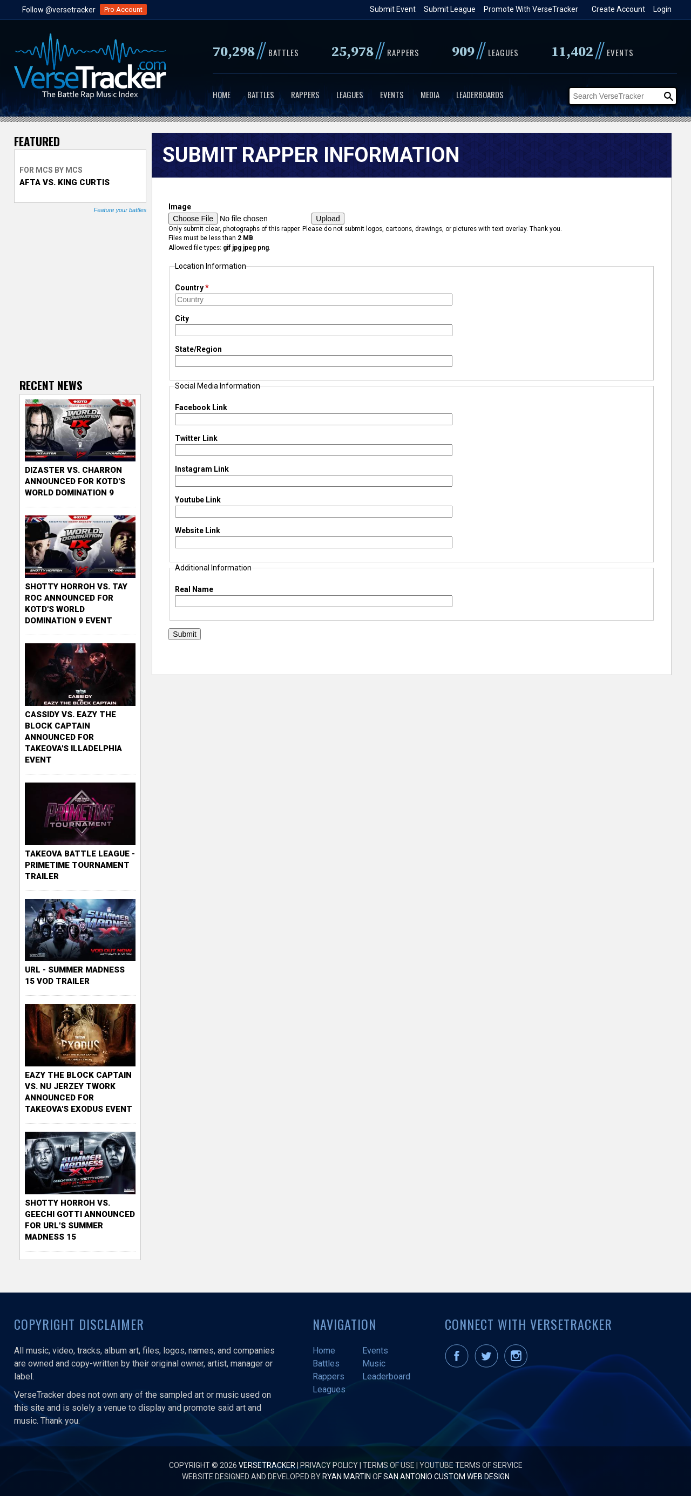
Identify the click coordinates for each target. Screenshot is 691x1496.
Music (373, 1363)
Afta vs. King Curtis (64, 182)
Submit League (450, 9)
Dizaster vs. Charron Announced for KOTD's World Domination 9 (75, 481)
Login (662, 9)
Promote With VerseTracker (531, 9)
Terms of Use (389, 1465)
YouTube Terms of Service (471, 1465)
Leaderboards (480, 94)
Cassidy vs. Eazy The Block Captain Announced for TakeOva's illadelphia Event (73, 737)
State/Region (198, 349)
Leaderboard (386, 1376)
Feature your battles (120, 210)
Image (179, 206)
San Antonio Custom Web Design (446, 1476)
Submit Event (393, 9)
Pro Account (123, 9)
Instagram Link (202, 469)
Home (222, 94)
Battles (260, 94)
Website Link (197, 530)
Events (392, 94)
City (182, 318)
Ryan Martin (346, 1476)
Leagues (349, 94)
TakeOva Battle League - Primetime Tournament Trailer (80, 865)
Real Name (194, 589)
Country (192, 287)
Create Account (618, 9)
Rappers (305, 94)
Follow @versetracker (59, 9)
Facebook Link (201, 407)
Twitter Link (196, 438)
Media (430, 94)
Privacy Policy (329, 1465)
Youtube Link (198, 499)
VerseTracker (267, 1465)
